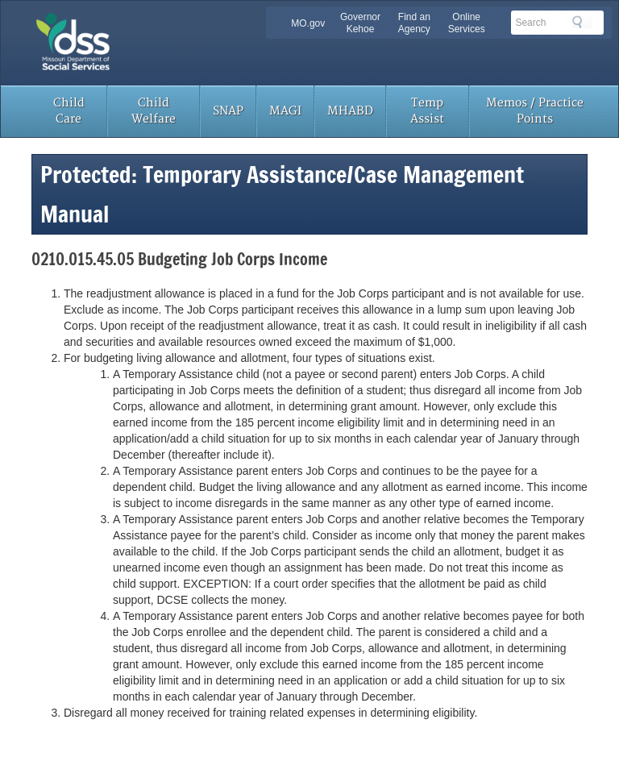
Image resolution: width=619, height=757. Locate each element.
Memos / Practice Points (535, 111)
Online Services (466, 23)
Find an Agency (414, 23)
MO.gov (308, 23)
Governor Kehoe (360, 23)
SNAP (228, 111)
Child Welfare (153, 111)
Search (582, 21)
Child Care (69, 111)
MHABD (350, 111)
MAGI (285, 111)
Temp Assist (427, 111)
